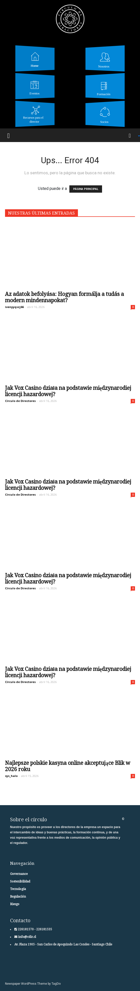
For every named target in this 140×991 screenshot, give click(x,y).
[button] (131, 135)
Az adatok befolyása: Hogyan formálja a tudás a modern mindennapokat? (64, 297)
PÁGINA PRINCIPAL (85, 189)
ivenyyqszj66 (14, 307)
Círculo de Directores (20, 401)
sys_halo (11, 776)
